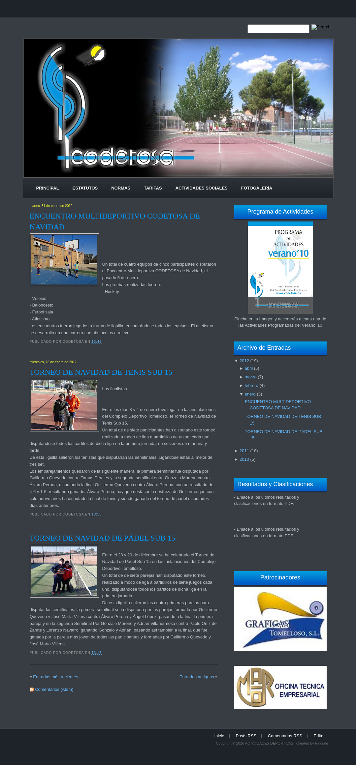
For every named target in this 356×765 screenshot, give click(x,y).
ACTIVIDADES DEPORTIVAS (269, 743)
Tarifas (153, 188)
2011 (244, 450)
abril (249, 368)
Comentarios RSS (285, 735)
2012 (244, 360)
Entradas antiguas (196, 676)
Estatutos (85, 188)
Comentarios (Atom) (54, 689)
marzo (251, 376)
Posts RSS (246, 735)
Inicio (219, 735)
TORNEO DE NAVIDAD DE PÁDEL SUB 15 (102, 538)
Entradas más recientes (55, 676)
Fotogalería (256, 188)
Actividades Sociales (202, 188)
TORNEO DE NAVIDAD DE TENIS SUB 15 (101, 372)
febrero (251, 385)
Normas (120, 188)
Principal (47, 188)
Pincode (321, 743)
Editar (319, 735)
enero (250, 394)
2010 (244, 459)
